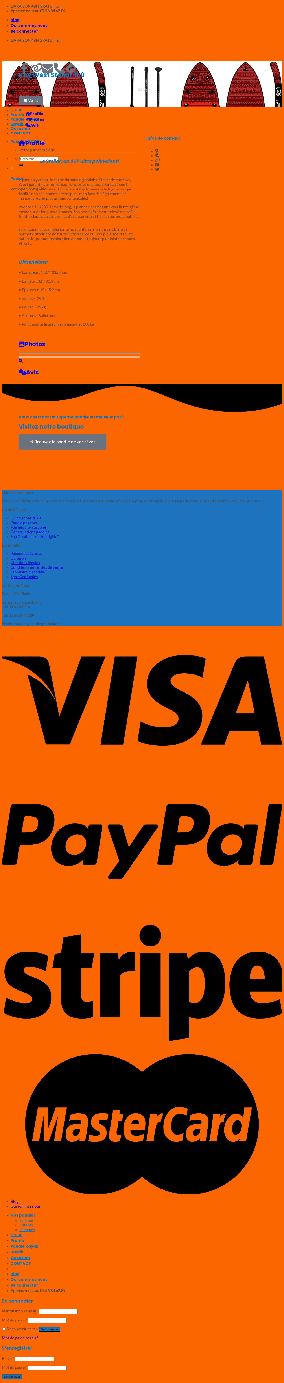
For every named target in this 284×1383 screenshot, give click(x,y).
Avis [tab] (32, 125)
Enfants (26, 1225)
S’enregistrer (12, 1376)
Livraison (18, 558)
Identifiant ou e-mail (20, 1311)
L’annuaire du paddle (28, 572)
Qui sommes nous (29, 25)
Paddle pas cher (24, 522)
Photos (32, 344)
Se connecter (49, 1329)
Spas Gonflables (24, 576)
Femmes (26, 1220)
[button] (31, 100)
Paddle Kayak (24, 1246)
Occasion (20, 1257)
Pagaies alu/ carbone (28, 527)
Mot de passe (14, 1320)
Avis (29, 372)
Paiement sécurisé (26, 553)
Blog (15, 19)
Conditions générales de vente (37, 567)
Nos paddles (23, 1215)
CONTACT (21, 1263)
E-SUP (16, 1234)
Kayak (17, 1252)
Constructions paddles (30, 532)
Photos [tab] (34, 119)
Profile (32, 143)
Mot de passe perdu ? (20, 1338)
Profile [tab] (34, 113)
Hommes (27, 1229)
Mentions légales (25, 562)
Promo (17, 1240)
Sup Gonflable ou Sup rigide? (35, 536)
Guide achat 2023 (26, 518)
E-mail (8, 1358)
